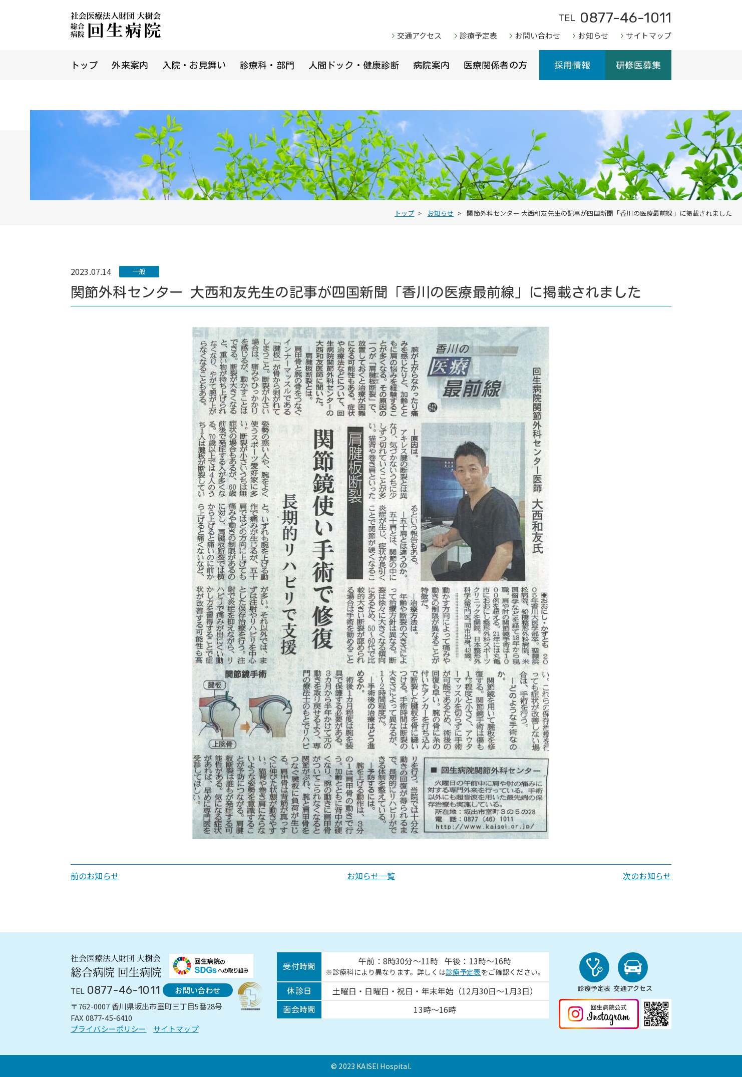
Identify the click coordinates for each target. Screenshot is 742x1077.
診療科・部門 (267, 65)
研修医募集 (638, 65)
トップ (84, 65)
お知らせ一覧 (371, 876)
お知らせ (593, 35)
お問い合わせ (537, 35)
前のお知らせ (95, 876)
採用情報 (572, 65)
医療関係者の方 (495, 65)
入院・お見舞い (194, 65)
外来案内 (130, 65)
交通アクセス (419, 35)
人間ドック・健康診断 (354, 65)
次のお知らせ (647, 876)
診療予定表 (479, 35)
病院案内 (431, 65)
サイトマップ (648, 35)
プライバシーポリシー (109, 1028)
